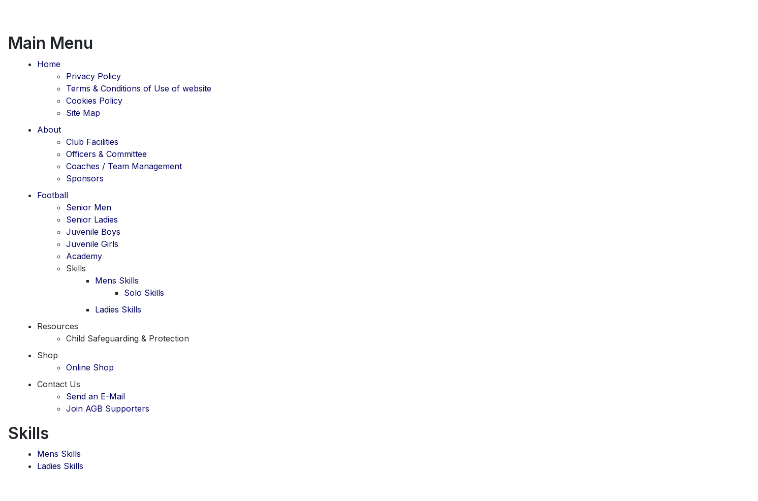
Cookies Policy (94, 101)
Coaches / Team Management (124, 166)
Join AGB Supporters (107, 408)
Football (52, 195)
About (49, 129)
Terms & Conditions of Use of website (138, 88)
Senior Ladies (92, 219)
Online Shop (90, 367)
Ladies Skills (118, 309)
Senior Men (88, 207)
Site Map (83, 113)
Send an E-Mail (95, 396)
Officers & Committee (106, 154)
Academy (84, 256)
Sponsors (85, 178)
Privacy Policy (93, 76)
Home (48, 64)
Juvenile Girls (92, 244)
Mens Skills (117, 280)
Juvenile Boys (93, 232)
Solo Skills (144, 293)
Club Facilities (92, 142)
